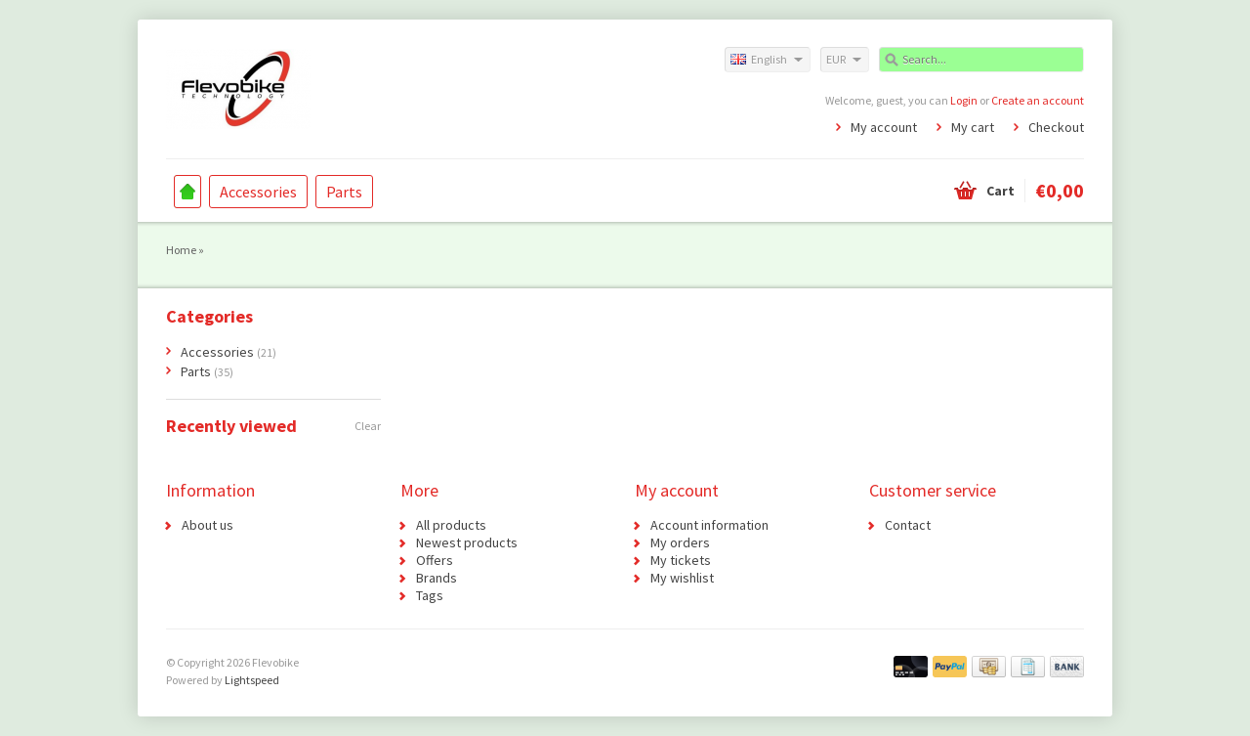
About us (207, 525)
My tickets (680, 560)
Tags (429, 595)
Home (187, 191)
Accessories (258, 191)
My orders (680, 542)
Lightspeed (252, 679)
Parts (344, 191)
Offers (434, 560)
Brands (436, 577)
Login (964, 100)
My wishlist (682, 577)
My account (884, 127)
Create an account (1037, 100)
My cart (972, 127)
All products (451, 525)
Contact (908, 525)
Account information (709, 525)
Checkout (1056, 127)
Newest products (467, 542)
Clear (367, 425)
